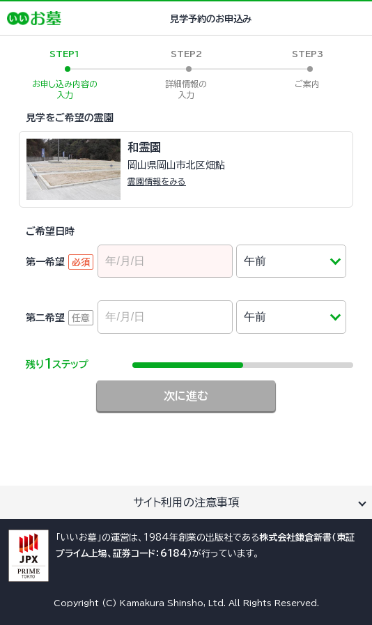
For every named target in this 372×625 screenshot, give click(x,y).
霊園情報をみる (156, 181)
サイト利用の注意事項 (186, 502)
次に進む (186, 395)
